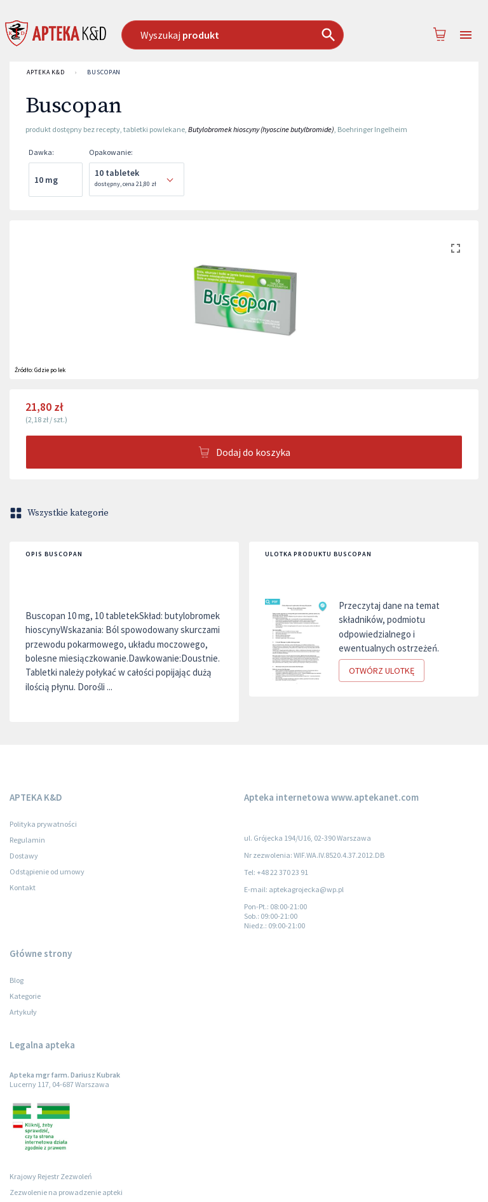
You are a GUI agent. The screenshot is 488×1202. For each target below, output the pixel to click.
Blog (17, 980)
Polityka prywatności (43, 824)
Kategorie (25, 996)
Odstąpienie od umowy (47, 871)
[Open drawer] (465, 35)
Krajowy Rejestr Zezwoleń (51, 1176)
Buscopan (104, 72)
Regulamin (27, 840)
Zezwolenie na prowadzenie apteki (66, 1192)
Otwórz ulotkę (381, 671)
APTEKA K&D (46, 72)
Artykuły (23, 1012)
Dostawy (24, 855)
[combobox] (238, 35)
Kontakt (23, 887)
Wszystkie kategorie (60, 513)
